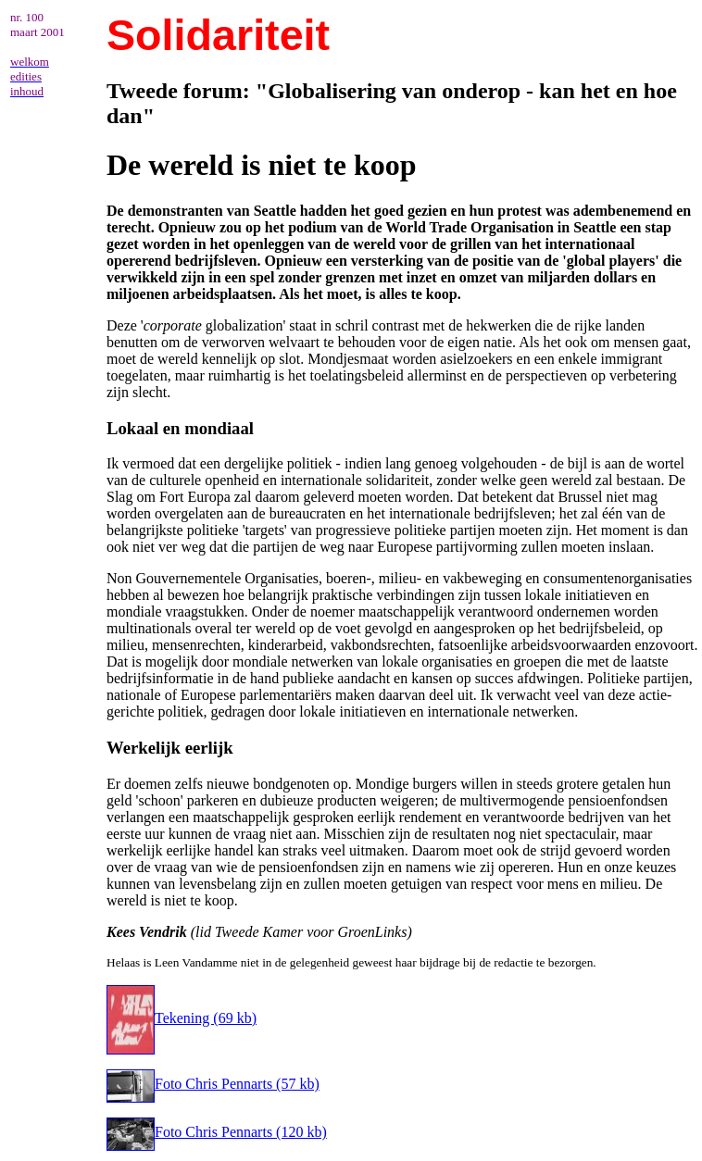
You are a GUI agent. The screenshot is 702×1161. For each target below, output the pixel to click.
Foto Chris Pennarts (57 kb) (213, 1084)
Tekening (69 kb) (182, 1018)
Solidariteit (218, 35)
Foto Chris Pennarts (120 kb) (217, 1132)
